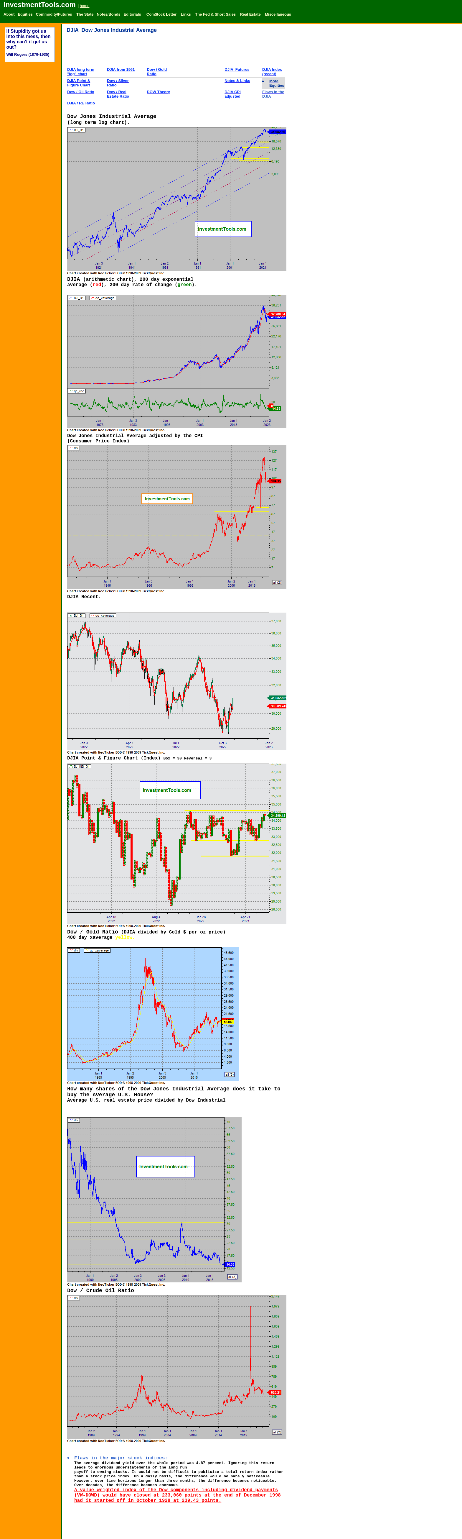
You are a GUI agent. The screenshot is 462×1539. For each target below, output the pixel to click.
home (85, 6)
